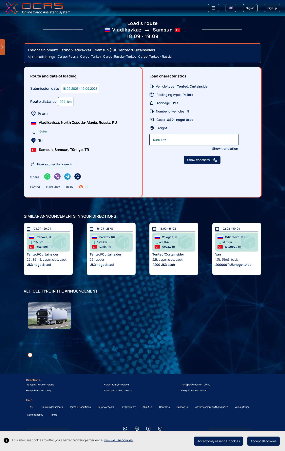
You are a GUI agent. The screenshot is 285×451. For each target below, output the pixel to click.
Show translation (225, 148)
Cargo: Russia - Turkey (119, 56)
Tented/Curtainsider (92, 304)
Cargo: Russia (68, 56)
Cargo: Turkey (90, 56)
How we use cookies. (118, 440)
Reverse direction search (51, 164)
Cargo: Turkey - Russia (155, 56)
